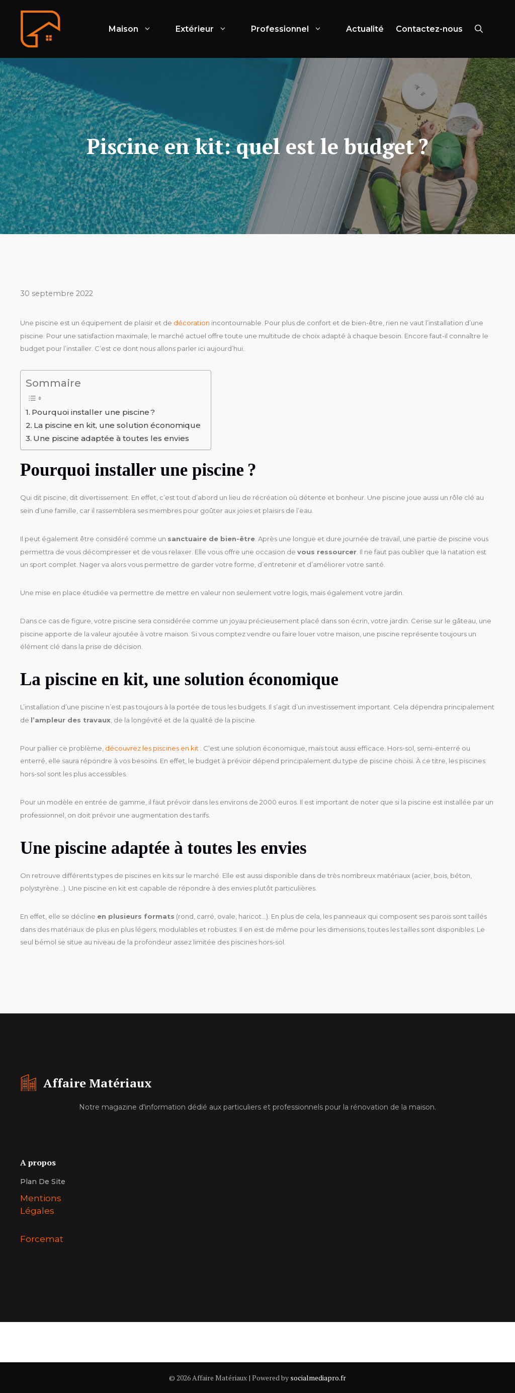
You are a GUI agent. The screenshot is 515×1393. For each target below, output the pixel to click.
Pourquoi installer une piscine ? (93, 412)
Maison (136, 29)
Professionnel (292, 29)
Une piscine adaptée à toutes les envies (111, 438)
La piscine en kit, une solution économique (117, 425)
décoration (192, 323)
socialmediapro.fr (318, 1377)
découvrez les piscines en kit (152, 748)
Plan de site (42, 1181)
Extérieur (207, 29)
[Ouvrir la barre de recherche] (479, 29)
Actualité (365, 29)
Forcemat (41, 1239)
